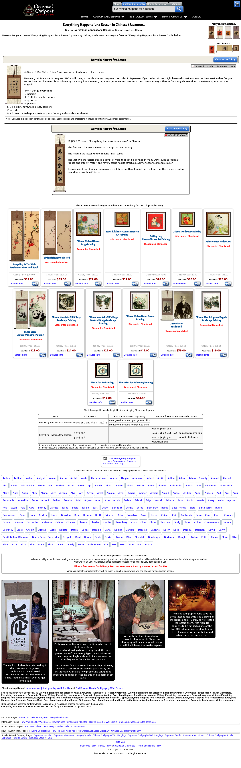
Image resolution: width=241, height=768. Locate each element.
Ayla (5, 507)
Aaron (63, 478)
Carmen (228, 515)
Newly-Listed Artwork (59, 717)
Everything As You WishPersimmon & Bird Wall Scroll (24, 266)
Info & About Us (174, 16)
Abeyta (125, 478)
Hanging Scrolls (83, 735)
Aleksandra (175, 485)
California (186, 515)
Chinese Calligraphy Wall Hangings (109, 735)
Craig (20, 529)
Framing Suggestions (39, 731)
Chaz (134, 522)
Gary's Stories (56, 726)
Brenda (87, 515)
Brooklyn (132, 515)
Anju (235, 492)
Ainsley (59, 485)
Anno (35, 500)
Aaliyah (41, 478)
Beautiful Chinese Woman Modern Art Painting (122, 233)
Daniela (130, 529)
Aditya (171, 478)
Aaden (6, 478)
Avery (211, 500)
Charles (95, 522)
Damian (96, 529)
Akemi (119, 485)
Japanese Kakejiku (43, 735)
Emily (71, 544)
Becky (105, 507)
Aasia (84, 478)
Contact (197, 16)
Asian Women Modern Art (218, 241)
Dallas (85, 529)
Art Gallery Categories (37, 717)
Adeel (150, 478)
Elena (225, 537)
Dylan (194, 537)
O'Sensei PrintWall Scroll (176, 325)
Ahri (5, 485)
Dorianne (169, 537)
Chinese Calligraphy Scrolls (219, 735)
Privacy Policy (104, 746)
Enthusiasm (94, 544)
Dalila (74, 529)
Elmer (51, 544)
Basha (64, 507)
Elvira (61, 544)
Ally (53, 492)
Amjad (165, 492)
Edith (204, 537)
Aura (180, 500)
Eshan (148, 544)
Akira (130, 485)
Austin (190, 500)
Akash (98, 485)
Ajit (89, 485)
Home (84, 16)
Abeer (113, 478)
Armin (116, 500)
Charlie (107, 522)
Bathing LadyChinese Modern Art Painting (156, 238)
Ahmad (215, 478)
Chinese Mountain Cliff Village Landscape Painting (66, 319)
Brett (98, 515)
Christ (153, 522)
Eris (139, 544)
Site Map (120, 742)
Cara (207, 515)
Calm (198, 515)
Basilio (85, 507)
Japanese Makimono (64, 735)
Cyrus (52, 529)
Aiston (70, 485)
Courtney (8, 529)
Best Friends (179, 507)
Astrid (158, 500)
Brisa (120, 515)
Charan (83, 522)
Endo (81, 544)
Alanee (162, 485)
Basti (95, 507)
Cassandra (32, 522)
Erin (131, 544)
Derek (87, 537)
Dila (128, 537)
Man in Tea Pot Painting (102, 382)
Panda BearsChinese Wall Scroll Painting (30, 333)
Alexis (6, 492)
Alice (15, 492)
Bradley (42, 515)
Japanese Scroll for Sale (40, 738)
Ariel (78, 500)
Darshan (200, 529)
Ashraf (138, 500)
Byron (154, 515)
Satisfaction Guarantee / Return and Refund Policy (137, 746)
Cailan (164, 515)
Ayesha (231, 500)
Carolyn (7, 522)
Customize (225, 59)
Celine (59, 522)
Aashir (73, 478)
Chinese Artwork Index (194, 735)
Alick (34, 492)
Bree (77, 515)
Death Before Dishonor (15, 537)
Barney (42, 507)
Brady (54, 515)
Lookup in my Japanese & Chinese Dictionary (119, 461)
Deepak (67, 537)
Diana (119, 537)
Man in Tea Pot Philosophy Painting (136, 382)
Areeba (68, 500)
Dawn (222, 529)
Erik (114, 544)
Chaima (70, 522)
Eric (106, 544)
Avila (221, 500)
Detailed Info (16, 283)
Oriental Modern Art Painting (187, 231)
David (211, 529)
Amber (143, 492)
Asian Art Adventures (75, 726)
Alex (198, 485)
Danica (118, 529)
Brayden (66, 515)
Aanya (52, 478)
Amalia (111, 492)
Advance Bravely (198, 478)
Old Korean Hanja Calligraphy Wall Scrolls (99, 688)
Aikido (41, 485)
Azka (31, 507)
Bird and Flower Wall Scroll (57, 257)
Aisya (81, 485)
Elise (5, 544)
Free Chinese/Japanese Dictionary (92, 731)
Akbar (109, 485)
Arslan (127, 500)
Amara (131, 492)
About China (42, 726)
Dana (108, 529)
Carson (19, 522)
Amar (121, 492)
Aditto (160, 478)
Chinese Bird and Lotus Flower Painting (140, 318)
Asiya (149, 500)
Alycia (90, 492)
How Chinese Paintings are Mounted (69, 722)
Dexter (108, 537)
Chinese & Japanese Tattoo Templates (137, 722)
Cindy (177, 522)
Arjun (98, 500)
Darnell (187, 529)
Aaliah (29, 478)
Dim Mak (139, 537)
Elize (23, 544)
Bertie (164, 507)
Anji (227, 492)
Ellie (32, 544)
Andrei (187, 492)
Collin (197, 522)
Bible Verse (205, 507)
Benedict (117, 507)
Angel (198, 492)
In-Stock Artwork (143, 16)
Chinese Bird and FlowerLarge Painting (88, 243)
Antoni (45, 500)
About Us (29, 726)
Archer (56, 500)
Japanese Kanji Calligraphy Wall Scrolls (47, 688)
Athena (170, 500)
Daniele (142, 529)
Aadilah (18, 478)
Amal (100, 492)
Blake (218, 507)
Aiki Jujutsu (27, 485)
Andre (176, 492)
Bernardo (152, 507)
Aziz (23, 507)
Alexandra (226, 485)
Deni (78, 537)
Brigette (109, 515)
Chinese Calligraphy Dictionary (126, 731)
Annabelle (8, 500)
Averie (200, 500)
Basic (75, 507)
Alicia (25, 492)
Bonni (23, 515)
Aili (50, 485)
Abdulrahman (99, 478)
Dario (176, 529)
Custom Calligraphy (108, 16)
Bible (192, 507)
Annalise (23, 500)
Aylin (14, 507)
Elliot (41, 544)
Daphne (155, 529)
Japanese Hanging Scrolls (14, 738)
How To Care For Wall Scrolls (103, 722)
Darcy (166, 529)
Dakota (63, 529)
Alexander (211, 485)
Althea (63, 492)
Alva (73, 492)
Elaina (214, 537)
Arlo (107, 500)
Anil (219, 492)
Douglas (182, 537)
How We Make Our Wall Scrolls (35, 722)
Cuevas (42, 529)
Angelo (209, 492)
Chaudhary (121, 522)
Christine (165, 522)
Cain (174, 515)
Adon (182, 478)
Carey (217, 515)
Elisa (234, 537)
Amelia (154, 492)
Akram (140, 485)
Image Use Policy (88, 746)
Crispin (30, 529)
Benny (129, 507)
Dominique (154, 537)
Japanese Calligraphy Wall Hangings (145, 735)
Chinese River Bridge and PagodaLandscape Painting (211, 319)
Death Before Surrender (45, 537)
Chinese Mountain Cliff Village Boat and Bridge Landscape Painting (103, 320)
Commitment (211, 522)
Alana (150, 485)
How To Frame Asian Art (63, 731)
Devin (98, 537)
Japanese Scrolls (173, 735)
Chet (143, 522)
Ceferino (47, 522)
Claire (187, 522)
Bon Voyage (9, 515)
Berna (140, 507)
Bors (32, 515)
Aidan (14, 485)
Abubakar (137, 478)
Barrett (54, 507)
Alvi (81, 492)
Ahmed (227, 478)
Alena (189, 485)
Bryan (143, 515)
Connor (227, 522)
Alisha (44, 492)
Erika (123, 544)
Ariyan (88, 500)
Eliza (14, 544)
